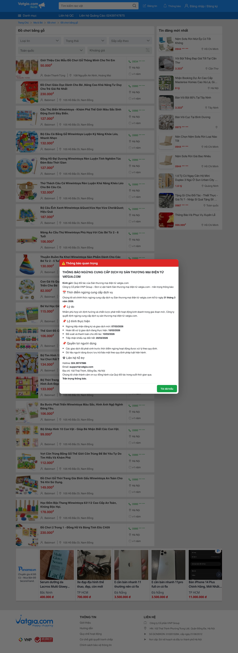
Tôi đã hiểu (167, 388)
